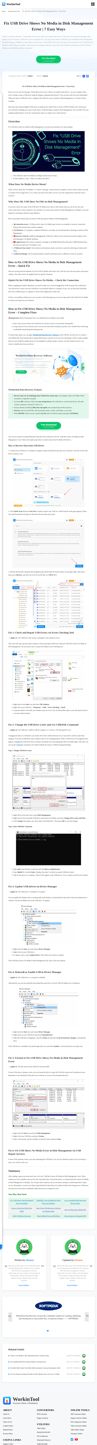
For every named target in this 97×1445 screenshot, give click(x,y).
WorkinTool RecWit (43, 1426)
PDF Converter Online (78, 1408)
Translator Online (76, 1428)
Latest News (7, 1412)
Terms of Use (7, 1416)
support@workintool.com (11, 1442)
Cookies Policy (8, 1420)
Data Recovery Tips (14, 11)
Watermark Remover (44, 1434)
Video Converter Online (79, 1420)
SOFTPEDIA (73, 1299)
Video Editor (41, 1422)
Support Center (8, 1438)
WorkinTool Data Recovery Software (46, 335)
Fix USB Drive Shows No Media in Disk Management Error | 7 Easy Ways (44, 11)
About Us (6, 1408)
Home (4, 11)
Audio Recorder (42, 1438)
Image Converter (42, 1412)
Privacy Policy (8, 1428)
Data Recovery (42, 1442)
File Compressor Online (79, 1416)
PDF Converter (42, 1408)
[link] (4, 11)
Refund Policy (8, 1424)
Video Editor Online (77, 1424)
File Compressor (42, 1430)
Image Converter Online (79, 1412)
